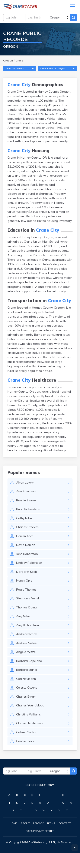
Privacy (38, 823)
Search (73, 17)
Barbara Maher (26, 670)
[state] (59, 17)
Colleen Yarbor (26, 732)
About (25, 823)
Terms (51, 823)
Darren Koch (24, 536)
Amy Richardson (27, 625)
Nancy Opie (24, 580)
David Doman (25, 545)
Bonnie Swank (26, 500)
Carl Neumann (26, 679)
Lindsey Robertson (29, 563)
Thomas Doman (27, 607)
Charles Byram (26, 696)
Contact (64, 823)
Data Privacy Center (40, 831)
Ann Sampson (26, 491)
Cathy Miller (24, 518)
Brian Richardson (28, 509)
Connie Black (25, 741)
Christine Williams (28, 714)
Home (13, 823)
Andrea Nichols (27, 634)
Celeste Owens (26, 687)
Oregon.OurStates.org (20, 6)
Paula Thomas (26, 589)
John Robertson (27, 554)
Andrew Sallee (26, 643)
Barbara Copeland (29, 661)
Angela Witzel (26, 652)
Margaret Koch (26, 572)
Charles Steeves (27, 527)
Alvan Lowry (24, 482)
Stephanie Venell (27, 598)
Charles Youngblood (30, 705)
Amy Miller (23, 616)
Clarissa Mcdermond (30, 723)
